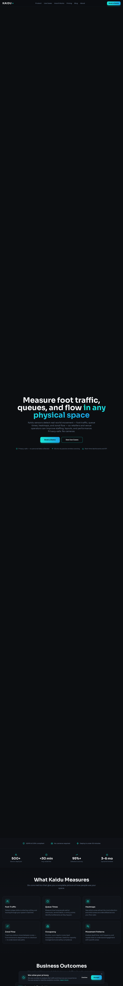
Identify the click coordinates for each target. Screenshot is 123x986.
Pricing (69, 3)
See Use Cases (72, 440)
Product (38, 3)
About (82, 3)
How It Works (59, 3)
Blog (76, 3)
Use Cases (48, 3)
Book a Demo (114, 3)
